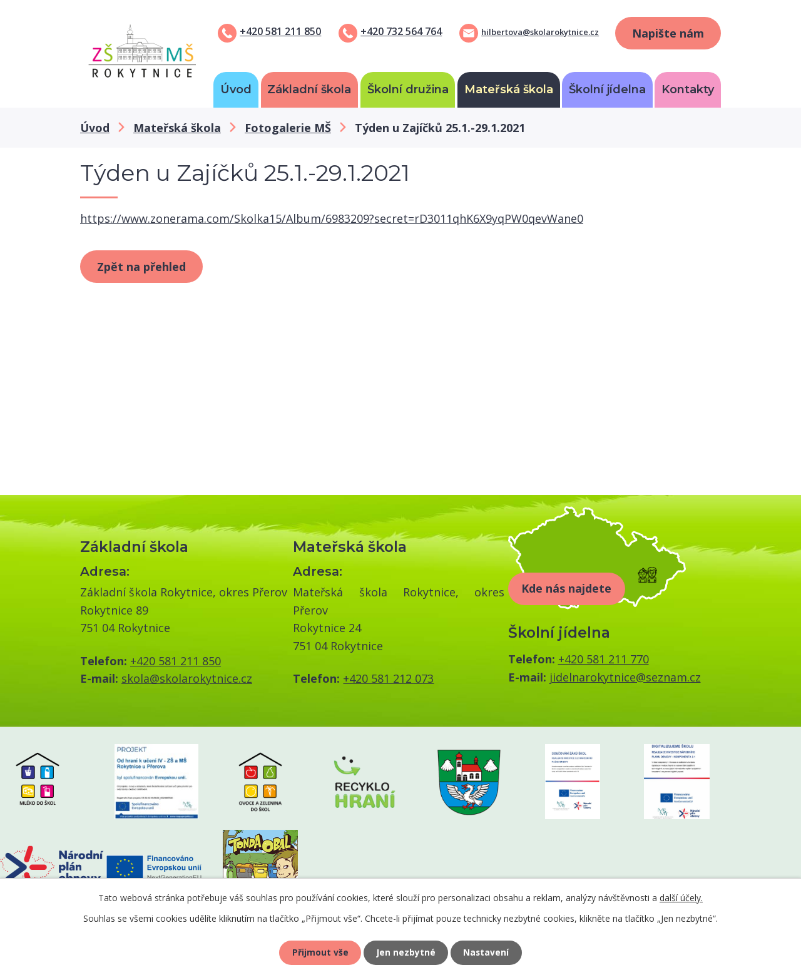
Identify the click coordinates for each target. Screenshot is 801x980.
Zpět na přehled (141, 266)
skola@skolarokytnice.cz (186, 678)
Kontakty (687, 89)
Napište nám (668, 33)
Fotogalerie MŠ (288, 127)
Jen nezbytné (406, 952)
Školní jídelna (607, 89)
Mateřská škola (508, 89)
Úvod (236, 89)
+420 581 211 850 (280, 31)
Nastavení (487, 952)
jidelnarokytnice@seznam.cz (625, 677)
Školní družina (408, 89)
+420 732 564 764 (401, 31)
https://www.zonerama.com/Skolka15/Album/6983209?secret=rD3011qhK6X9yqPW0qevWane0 (331, 218)
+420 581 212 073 (388, 678)
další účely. (681, 897)
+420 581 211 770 (603, 658)
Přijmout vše (319, 952)
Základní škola (309, 89)
